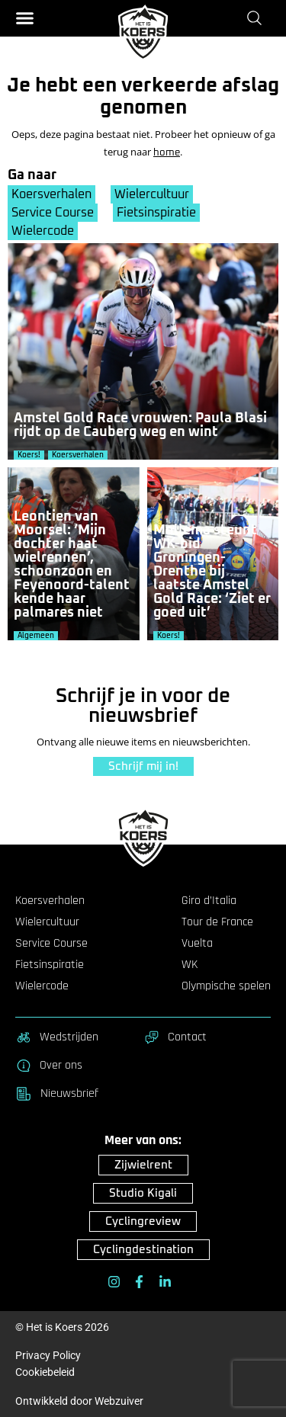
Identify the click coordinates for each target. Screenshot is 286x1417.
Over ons (48, 1065)
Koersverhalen (51, 194)
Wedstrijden (56, 1037)
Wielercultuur (151, 194)
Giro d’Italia (209, 901)
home (166, 153)
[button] (24, 17)
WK (190, 965)
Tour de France (217, 922)
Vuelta (197, 943)
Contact (175, 1037)
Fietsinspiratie (156, 213)
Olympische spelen (226, 986)
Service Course (52, 213)
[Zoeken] (257, 17)
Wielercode (42, 231)
